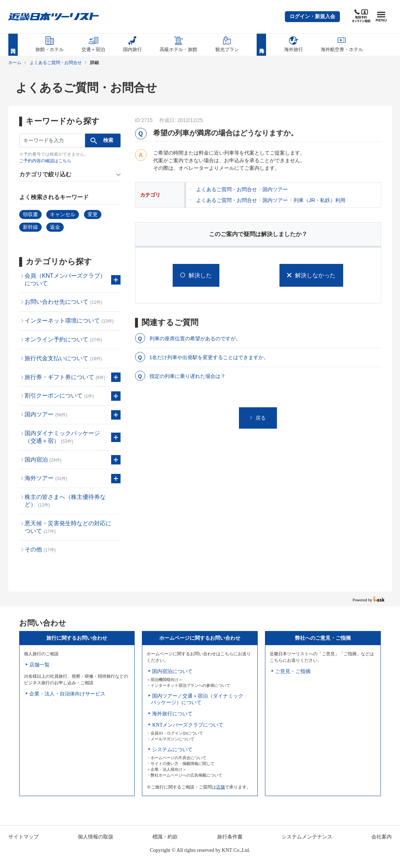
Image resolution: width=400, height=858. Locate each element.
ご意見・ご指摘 (293, 671)
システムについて (172, 749)
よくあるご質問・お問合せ (56, 62)
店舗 (220, 787)
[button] (312, 16)
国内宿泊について (172, 671)
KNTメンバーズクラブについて (187, 725)
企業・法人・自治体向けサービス (67, 694)
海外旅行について (172, 713)
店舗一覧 (39, 665)
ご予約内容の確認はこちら (45, 160)
